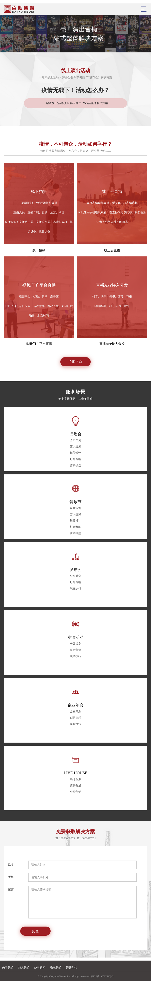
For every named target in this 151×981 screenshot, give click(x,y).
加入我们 (23, 967)
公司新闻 (39, 967)
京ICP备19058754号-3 (102, 976)
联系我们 (55, 967)
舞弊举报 (71, 967)
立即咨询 (75, 361)
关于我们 (7, 967)
